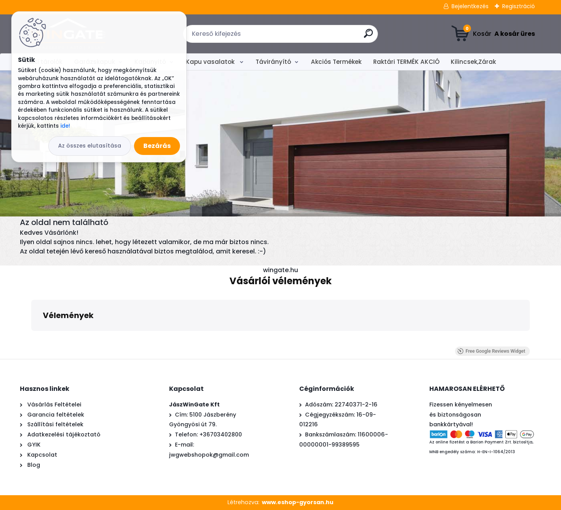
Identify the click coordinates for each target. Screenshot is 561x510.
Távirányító (273, 62)
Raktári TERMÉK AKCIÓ (406, 62)
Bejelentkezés (470, 6)
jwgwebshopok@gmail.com (209, 455)
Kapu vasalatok (211, 62)
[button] (31, 338)
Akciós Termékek (336, 62)
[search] (368, 36)
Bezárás (157, 145)
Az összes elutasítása (89, 145)
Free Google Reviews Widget (491, 351)
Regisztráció (518, 6)
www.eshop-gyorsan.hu (297, 502)
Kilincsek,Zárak (473, 62)
